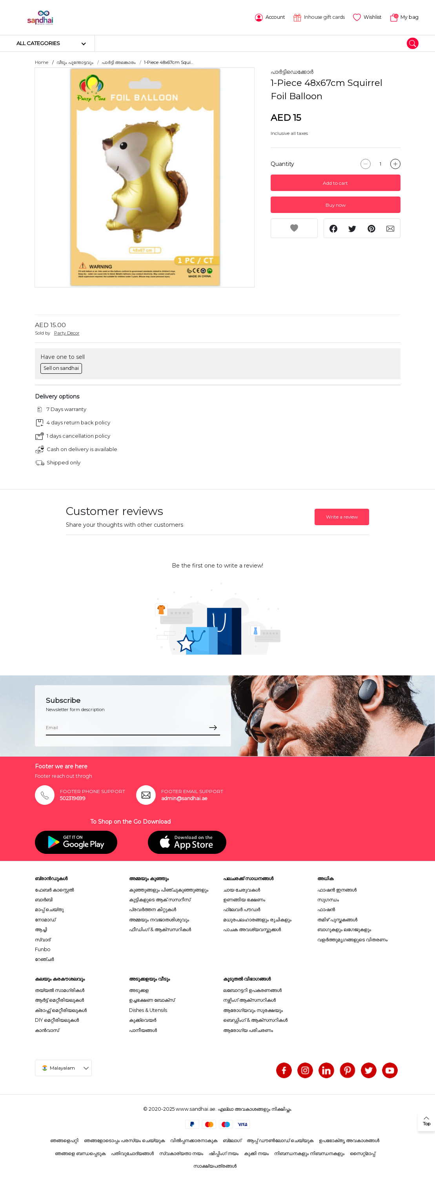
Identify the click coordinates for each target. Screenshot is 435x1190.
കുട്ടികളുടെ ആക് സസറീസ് (159, 899)
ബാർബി (44, 899)
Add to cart (335, 183)
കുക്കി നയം (256, 1153)
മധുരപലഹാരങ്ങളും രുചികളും (257, 919)
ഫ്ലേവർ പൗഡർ (241, 909)
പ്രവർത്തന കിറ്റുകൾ (152, 909)
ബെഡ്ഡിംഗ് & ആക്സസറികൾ (255, 1020)
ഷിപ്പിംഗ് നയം (223, 1153)
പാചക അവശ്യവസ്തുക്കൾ (252, 929)
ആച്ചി (41, 929)
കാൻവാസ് (47, 1029)
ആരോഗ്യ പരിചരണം (248, 1029)
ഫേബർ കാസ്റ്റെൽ (54, 889)
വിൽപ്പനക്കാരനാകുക (193, 1140)
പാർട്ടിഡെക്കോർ (292, 71)
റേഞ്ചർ (44, 959)
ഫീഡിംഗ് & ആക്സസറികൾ (160, 929)
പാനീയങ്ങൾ (143, 1029)
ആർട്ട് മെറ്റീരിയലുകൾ (59, 1000)
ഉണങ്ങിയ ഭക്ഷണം (244, 899)
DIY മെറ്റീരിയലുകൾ (57, 1020)
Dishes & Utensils (148, 1010)
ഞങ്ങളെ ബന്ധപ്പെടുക (80, 1153)
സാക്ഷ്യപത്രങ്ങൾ (215, 1165)
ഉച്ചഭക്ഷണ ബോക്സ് (152, 1000)
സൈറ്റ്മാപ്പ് (362, 1153)
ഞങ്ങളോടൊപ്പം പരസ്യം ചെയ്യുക (124, 1140)
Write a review (342, 516)
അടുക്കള (139, 990)
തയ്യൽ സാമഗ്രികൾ (59, 990)
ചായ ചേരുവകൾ (241, 889)
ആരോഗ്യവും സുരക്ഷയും (253, 1010)
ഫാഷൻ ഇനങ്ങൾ (337, 889)
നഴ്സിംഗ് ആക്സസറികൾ (249, 1000)
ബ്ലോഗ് (232, 1140)
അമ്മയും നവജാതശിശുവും (159, 919)
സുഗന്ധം (328, 899)
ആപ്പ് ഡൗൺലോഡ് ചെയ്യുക (280, 1140)
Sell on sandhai (61, 368)
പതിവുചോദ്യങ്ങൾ (132, 1153)
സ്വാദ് (42, 939)
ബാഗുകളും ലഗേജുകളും (344, 929)
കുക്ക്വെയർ (142, 1020)
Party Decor (67, 332)
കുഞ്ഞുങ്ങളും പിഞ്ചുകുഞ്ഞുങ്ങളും (168, 889)
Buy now (336, 204)
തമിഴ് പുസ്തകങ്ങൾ (337, 919)
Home (41, 62)
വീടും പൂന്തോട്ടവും (74, 62)
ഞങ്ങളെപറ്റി (64, 1140)
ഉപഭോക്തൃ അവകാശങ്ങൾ (349, 1140)
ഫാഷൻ (326, 909)
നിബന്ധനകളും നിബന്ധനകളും (309, 1153)
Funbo (43, 949)
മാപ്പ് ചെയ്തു (49, 909)
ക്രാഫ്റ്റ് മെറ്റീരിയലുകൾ (61, 1010)
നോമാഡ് (45, 919)
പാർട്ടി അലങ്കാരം (119, 62)
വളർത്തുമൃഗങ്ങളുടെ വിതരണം (352, 939)
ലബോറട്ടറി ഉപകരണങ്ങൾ (252, 990)
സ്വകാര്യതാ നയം (181, 1153)
